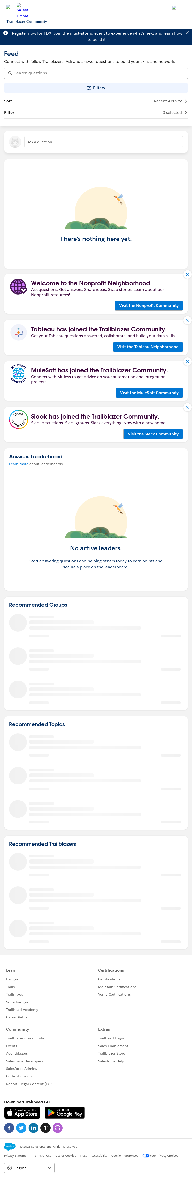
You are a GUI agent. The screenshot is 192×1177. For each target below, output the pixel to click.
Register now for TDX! (32, 33)
